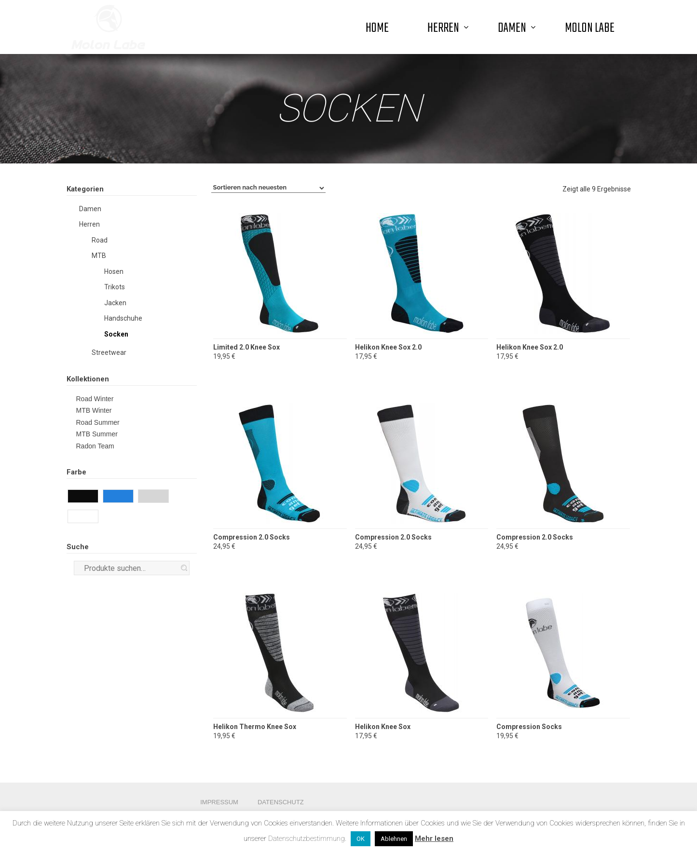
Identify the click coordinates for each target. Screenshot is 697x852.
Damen (90, 209)
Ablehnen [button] (394, 838)
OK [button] (360, 838)
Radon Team (95, 446)
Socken (116, 334)
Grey (167, 497)
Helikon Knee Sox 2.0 (388, 347)
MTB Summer (97, 434)
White (96, 517)
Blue (132, 497)
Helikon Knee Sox (382, 726)
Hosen (113, 271)
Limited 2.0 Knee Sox (246, 347)
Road (100, 240)
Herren (89, 224)
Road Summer (98, 422)
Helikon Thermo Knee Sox (254, 726)
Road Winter (95, 399)
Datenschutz (281, 802)
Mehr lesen (434, 838)
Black (96, 497)
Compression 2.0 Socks (251, 537)
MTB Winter (94, 410)
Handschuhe (123, 318)
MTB (99, 255)
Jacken (115, 303)
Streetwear (109, 352)
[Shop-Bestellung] (268, 188)
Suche (184, 568)
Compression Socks (529, 726)
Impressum (219, 802)
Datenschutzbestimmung (306, 838)
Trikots (114, 287)
